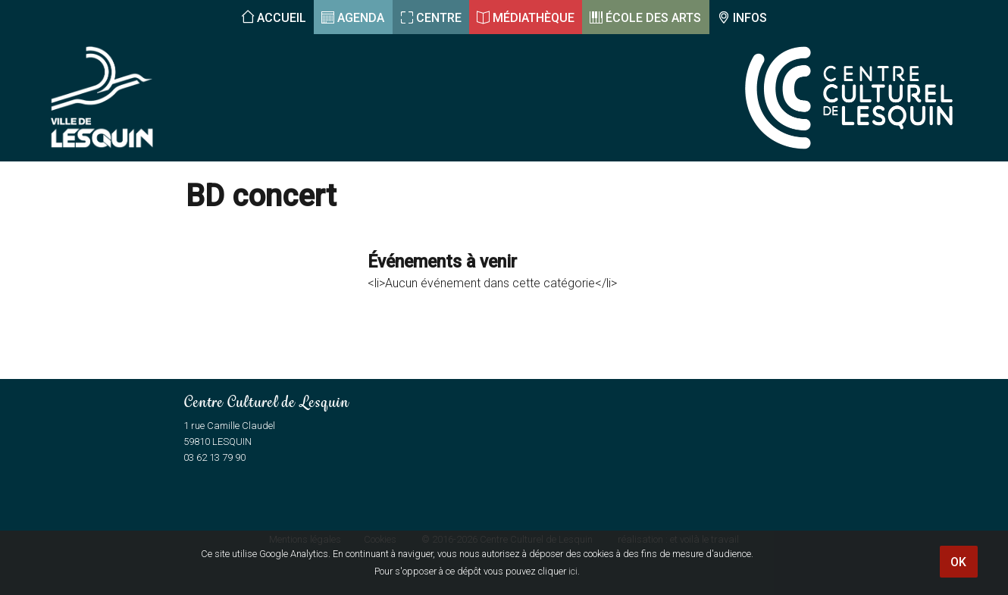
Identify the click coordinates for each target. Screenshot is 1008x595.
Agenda (360, 18)
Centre (439, 18)
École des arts (653, 18)
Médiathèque (533, 18)
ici (573, 571)
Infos (750, 18)
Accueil (281, 18)
